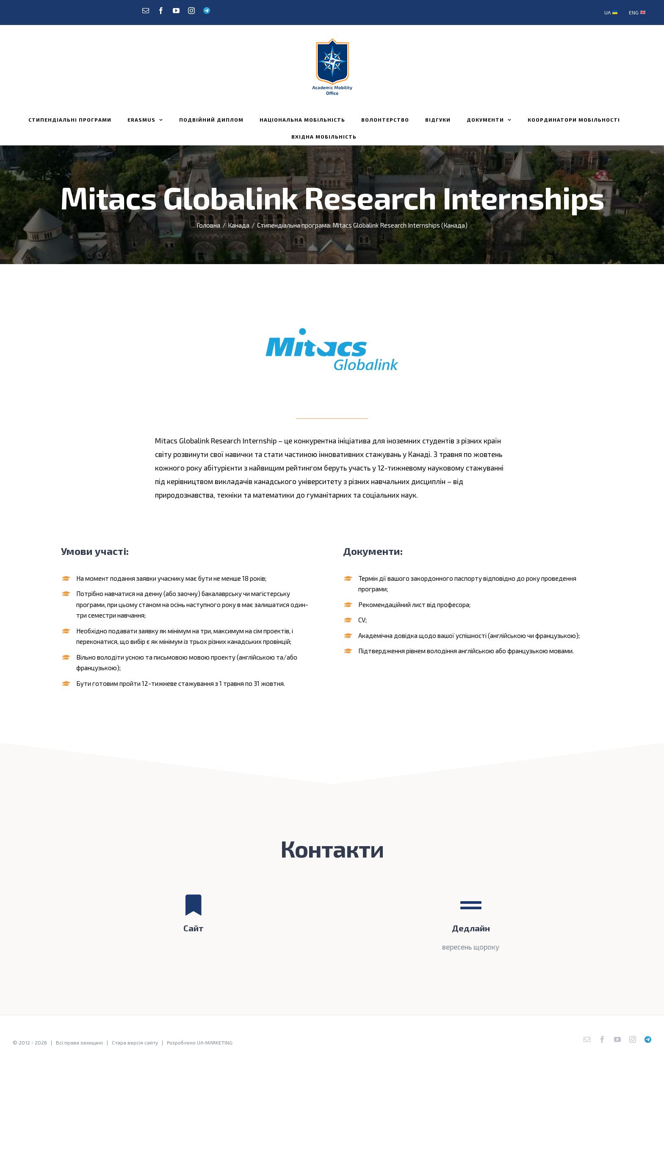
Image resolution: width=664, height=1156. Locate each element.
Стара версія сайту (135, 1042)
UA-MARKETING (214, 1042)
